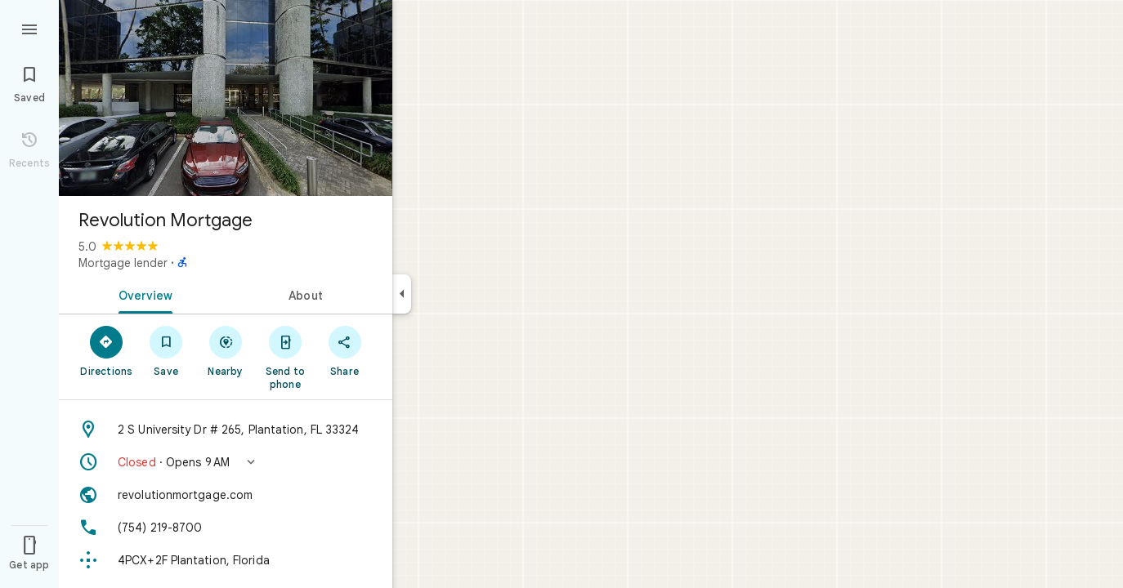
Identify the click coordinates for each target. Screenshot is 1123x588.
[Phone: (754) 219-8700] (225, 527)
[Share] (344, 350)
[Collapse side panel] (401, 294)
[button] (225, 462)
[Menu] (29, 27)
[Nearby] (226, 350)
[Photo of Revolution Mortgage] (225, 98)
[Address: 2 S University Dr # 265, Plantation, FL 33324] (225, 429)
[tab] (142, 294)
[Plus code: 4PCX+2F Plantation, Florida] (225, 560)
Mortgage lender (123, 263)
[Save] (166, 350)
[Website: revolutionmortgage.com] (225, 495)
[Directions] (106, 350)
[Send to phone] (285, 357)
